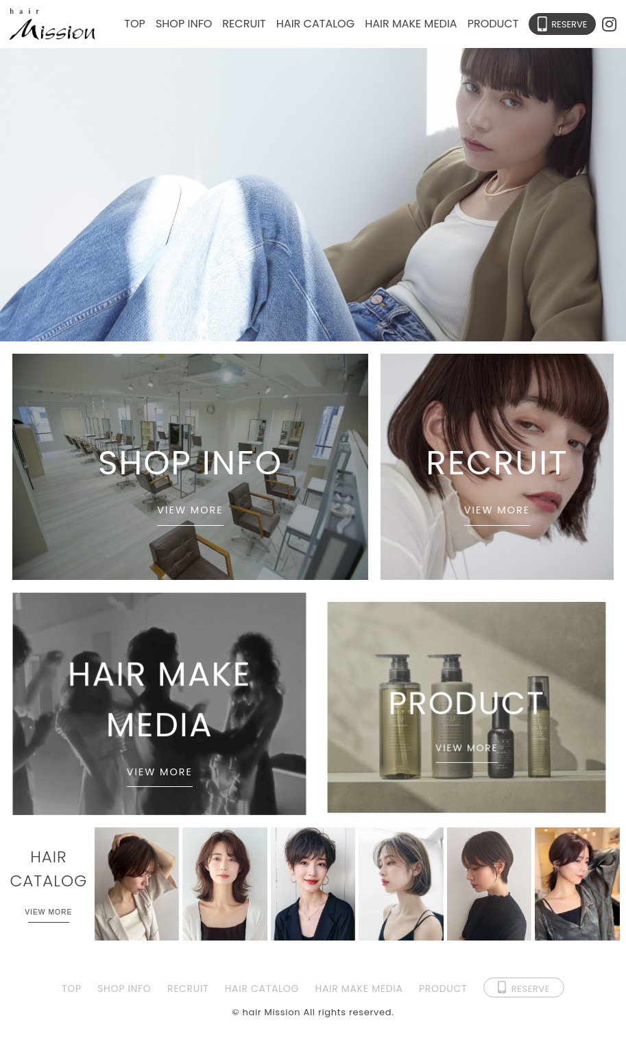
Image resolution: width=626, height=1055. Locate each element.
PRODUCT (493, 24)
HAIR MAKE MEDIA (411, 24)
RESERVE (569, 24)
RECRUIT (243, 24)
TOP (134, 24)
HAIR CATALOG (315, 24)
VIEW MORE (190, 510)
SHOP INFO (184, 24)
